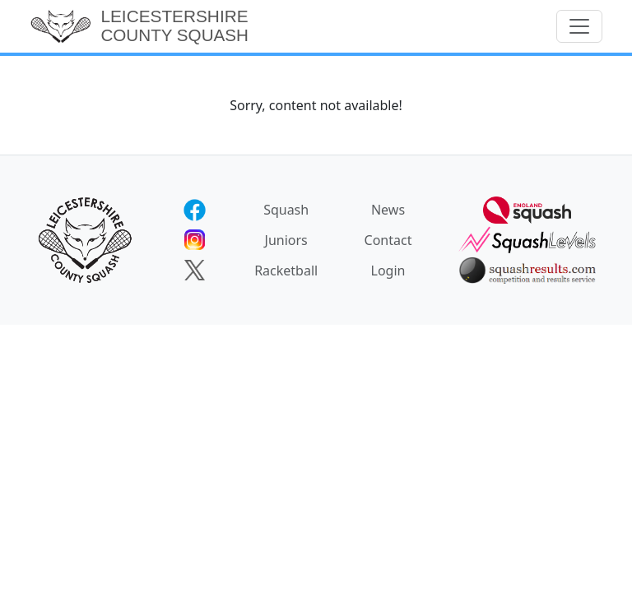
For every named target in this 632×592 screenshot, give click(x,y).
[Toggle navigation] (579, 26)
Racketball (286, 270)
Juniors (286, 240)
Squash (286, 210)
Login (388, 270)
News (388, 210)
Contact (388, 240)
